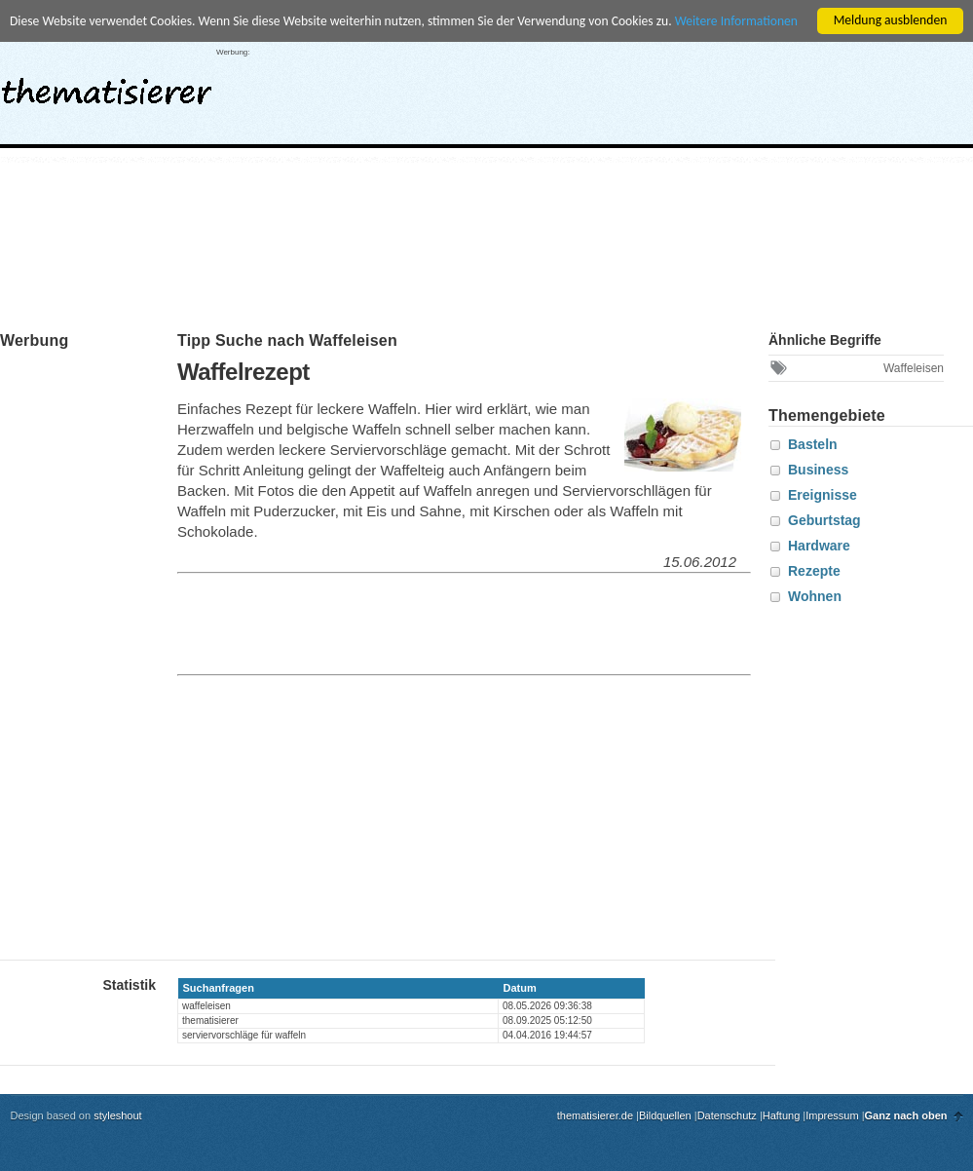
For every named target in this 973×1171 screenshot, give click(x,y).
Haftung (782, 1115)
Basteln (813, 444)
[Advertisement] (731, 178)
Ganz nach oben (906, 1115)
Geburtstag (824, 520)
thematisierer (106, 85)
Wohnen (815, 596)
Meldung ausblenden (891, 20)
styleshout (118, 1115)
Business (818, 469)
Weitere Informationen (736, 21)
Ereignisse (822, 495)
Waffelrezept (243, 372)
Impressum (831, 1115)
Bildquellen (665, 1115)
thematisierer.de (595, 1115)
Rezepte (814, 571)
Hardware (819, 545)
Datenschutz (727, 1115)
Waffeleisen (913, 368)
